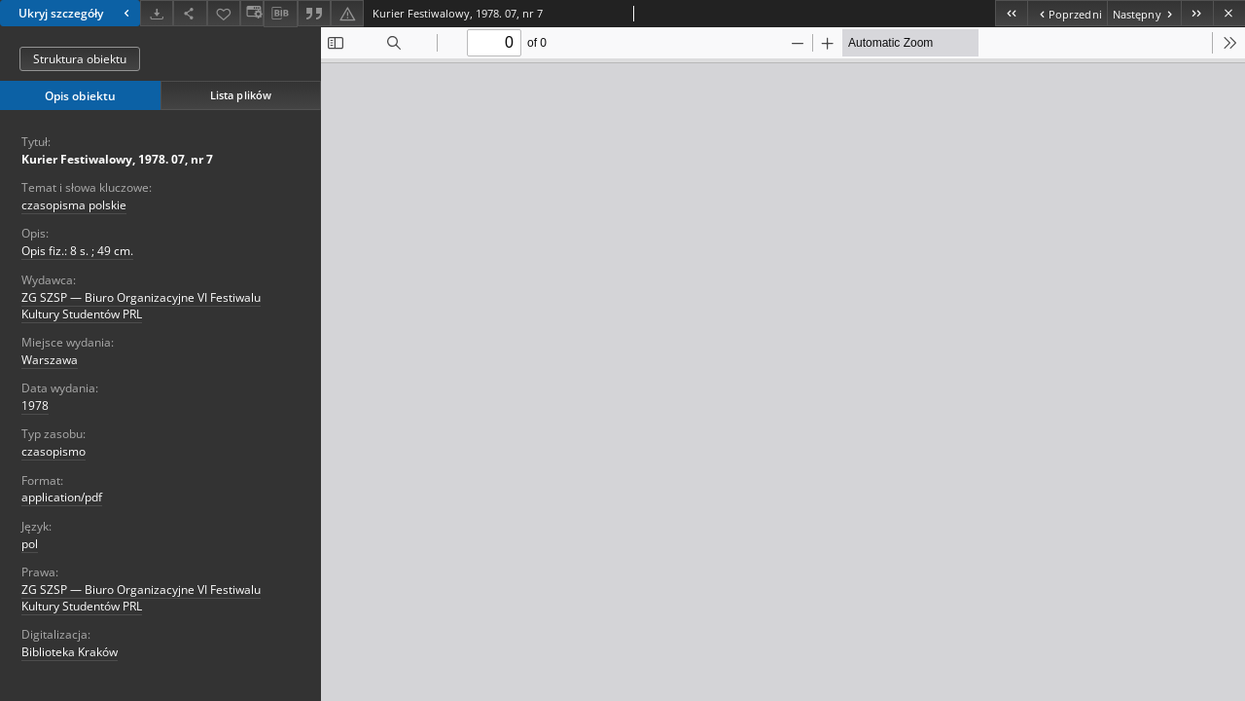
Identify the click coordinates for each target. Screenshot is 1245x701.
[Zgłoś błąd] (347, 13)
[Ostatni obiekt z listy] (1197, 13)
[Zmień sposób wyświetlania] (252, 13)
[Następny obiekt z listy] (1144, 13)
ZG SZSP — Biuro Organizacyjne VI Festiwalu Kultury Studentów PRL (141, 305)
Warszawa (49, 359)
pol (29, 543)
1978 (35, 405)
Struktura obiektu (79, 59)
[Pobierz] (156, 13)
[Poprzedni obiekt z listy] (1066, 13)
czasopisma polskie (73, 205)
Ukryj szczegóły (76, 13)
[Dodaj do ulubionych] (223, 13)
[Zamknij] (1229, 13)
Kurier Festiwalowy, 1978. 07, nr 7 (117, 159)
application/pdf (61, 497)
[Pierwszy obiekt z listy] (1011, 13)
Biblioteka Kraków (69, 652)
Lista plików (240, 95)
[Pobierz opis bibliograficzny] (280, 13)
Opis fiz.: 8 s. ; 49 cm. (77, 250)
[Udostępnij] (189, 13)
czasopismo (53, 451)
